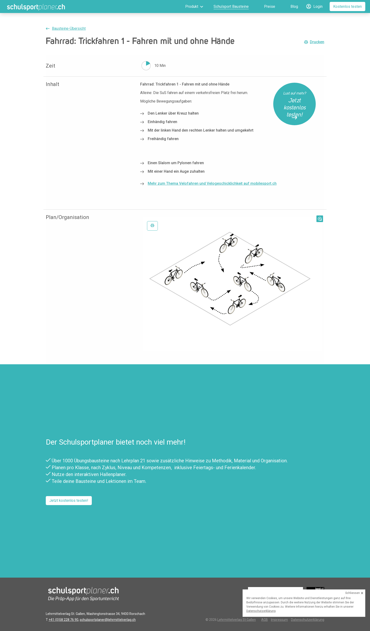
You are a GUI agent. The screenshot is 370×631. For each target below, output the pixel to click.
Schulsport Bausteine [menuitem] (231, 6)
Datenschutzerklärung (307, 620)
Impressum (279, 620)
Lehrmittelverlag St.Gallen (236, 620)
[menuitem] (187, 6)
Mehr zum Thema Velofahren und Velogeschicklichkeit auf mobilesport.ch (212, 183)
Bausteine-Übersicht (69, 28)
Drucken (317, 42)
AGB (264, 620)
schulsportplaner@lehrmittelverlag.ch (108, 620)
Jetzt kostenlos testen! (68, 500)
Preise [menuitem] (269, 6)
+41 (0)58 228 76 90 (63, 620)
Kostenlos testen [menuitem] (347, 6)
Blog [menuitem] (294, 6)
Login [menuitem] (318, 6)
